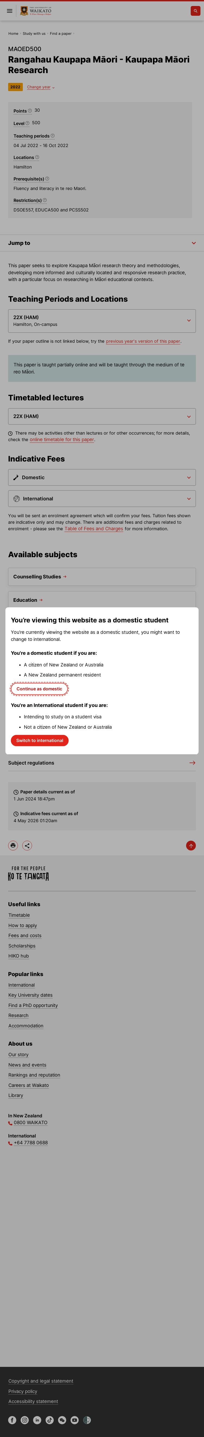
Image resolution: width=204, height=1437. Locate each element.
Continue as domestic (39, 688)
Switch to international (39, 740)
